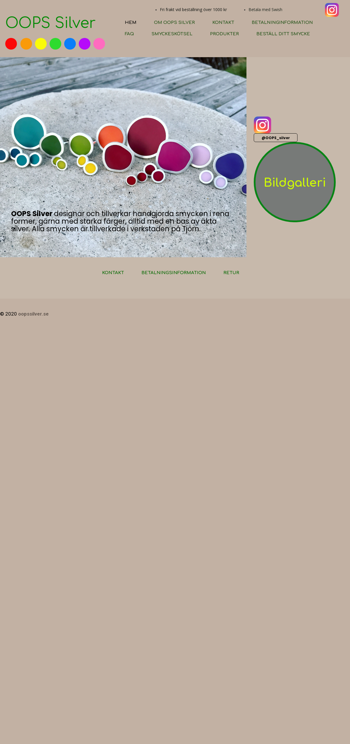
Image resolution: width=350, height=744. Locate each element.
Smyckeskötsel (171, 33)
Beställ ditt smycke (283, 33)
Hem (130, 22)
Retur (231, 272)
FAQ (129, 33)
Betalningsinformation (173, 272)
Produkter (224, 33)
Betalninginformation (282, 22)
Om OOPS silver (174, 22)
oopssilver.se (33, 314)
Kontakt (223, 22)
